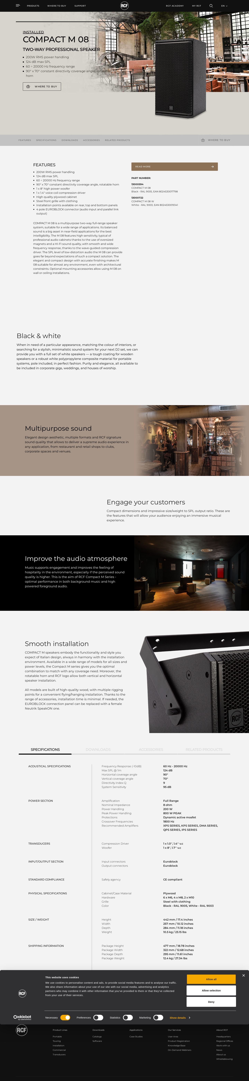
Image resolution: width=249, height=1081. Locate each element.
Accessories (91, 140)
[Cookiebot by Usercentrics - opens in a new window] (22, 1074)
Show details (178, 1074)
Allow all (211, 1035)
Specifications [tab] (45, 739)
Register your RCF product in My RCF (185, 995)
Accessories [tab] (151, 739)
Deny (211, 1058)
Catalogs (97, 1026)
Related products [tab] (204, 739)
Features (25, 140)
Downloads (70, 140)
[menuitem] (56, 5)
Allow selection (211, 1047)
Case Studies (136, 1026)
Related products (117, 140)
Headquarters (223, 1026)
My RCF (196, 5)
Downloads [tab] (98, 739)
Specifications (46, 140)
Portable (57, 1026)
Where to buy (46, 86)
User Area (173, 1026)
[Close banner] (243, 1032)
